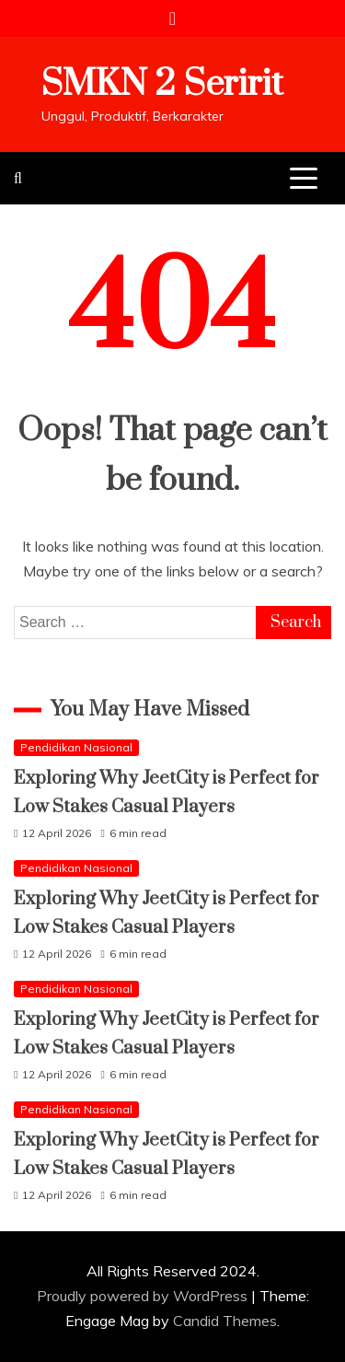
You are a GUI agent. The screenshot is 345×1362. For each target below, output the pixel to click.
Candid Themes (225, 1320)
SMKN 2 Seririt (162, 84)
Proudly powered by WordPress (144, 1295)
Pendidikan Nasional (76, 747)
